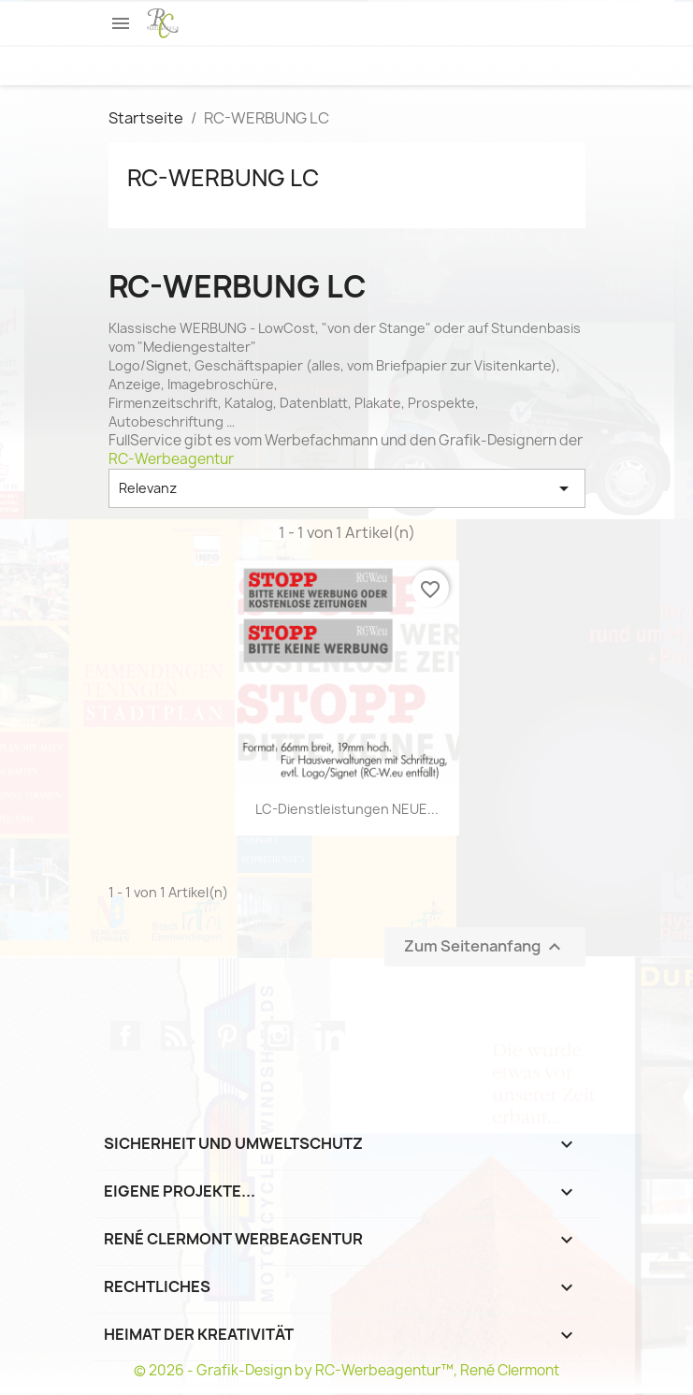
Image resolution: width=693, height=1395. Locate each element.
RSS (176, 1036)
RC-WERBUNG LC (223, 178)
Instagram (279, 1036)
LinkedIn (330, 1036)
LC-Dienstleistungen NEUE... (347, 809)
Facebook (125, 1036)
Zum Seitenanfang (485, 946)
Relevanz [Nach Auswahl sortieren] (347, 488)
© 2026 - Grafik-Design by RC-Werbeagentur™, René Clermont (346, 1370)
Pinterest (227, 1036)
